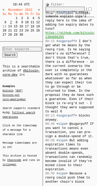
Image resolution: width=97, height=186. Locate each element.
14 (10, 26)
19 (38, 26)
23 (21, 30)
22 (15, 30)
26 (38, 30)
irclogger (10, 161)
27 (4, 35)
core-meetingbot (14, 99)
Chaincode (14, 157)
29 (15, 35)
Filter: (57, 5)
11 (32, 22)
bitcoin (8, 91)
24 (26, 30)
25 (32, 30)
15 (15, 26)
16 (21, 26)
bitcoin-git (11, 95)
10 (26, 22)
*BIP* (19, 91)
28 (10, 35)
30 (21, 35)
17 (26, 26)
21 (10, 30)
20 (4, 30)
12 (38, 22)
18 (32, 26)
